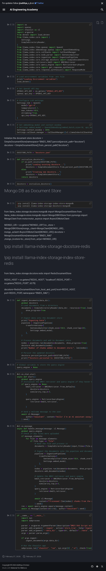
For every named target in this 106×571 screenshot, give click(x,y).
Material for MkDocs (19, 568)
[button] (90, 24)
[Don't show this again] (102, 3)
